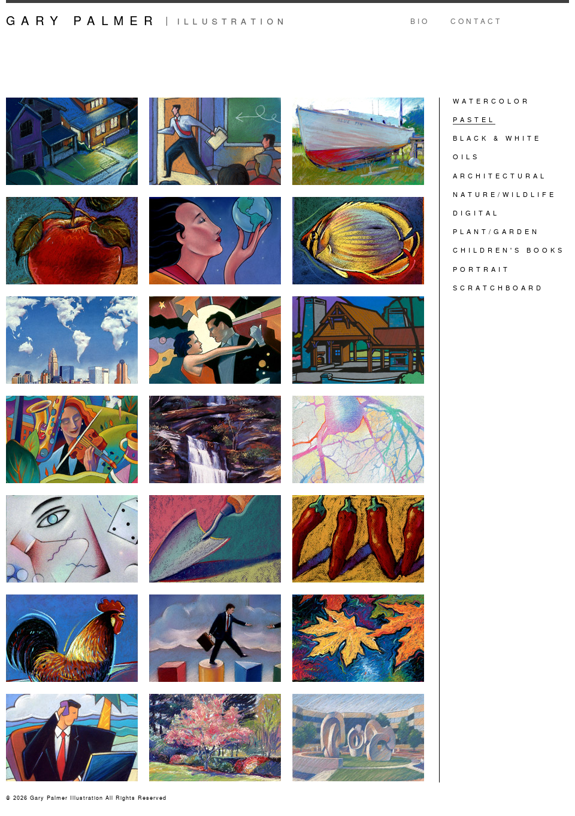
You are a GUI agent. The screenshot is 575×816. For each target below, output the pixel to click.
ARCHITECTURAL (500, 175)
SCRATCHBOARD (498, 287)
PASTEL (474, 119)
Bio (419, 21)
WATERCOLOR (491, 100)
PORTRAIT (481, 269)
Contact (476, 21)
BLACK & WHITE (497, 137)
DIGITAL (476, 212)
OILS (466, 156)
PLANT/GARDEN (496, 231)
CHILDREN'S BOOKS (509, 249)
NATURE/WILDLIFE (504, 194)
